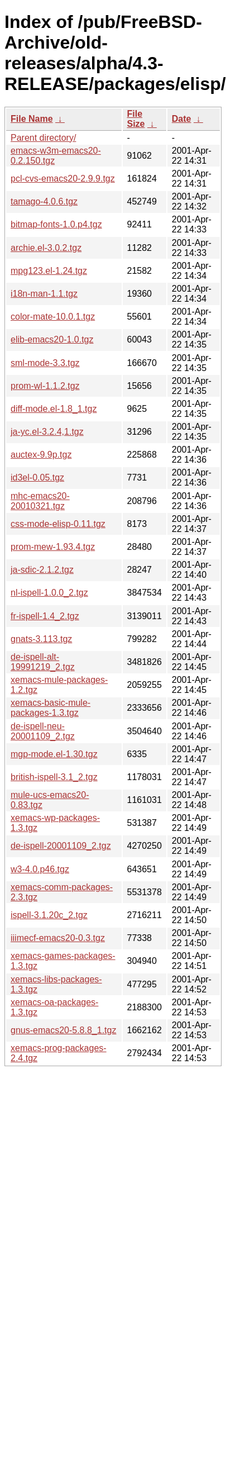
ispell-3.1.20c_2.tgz (49, 915)
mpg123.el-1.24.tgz (49, 270)
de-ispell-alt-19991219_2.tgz (43, 662)
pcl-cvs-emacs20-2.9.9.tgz (63, 178)
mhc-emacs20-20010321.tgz (40, 501)
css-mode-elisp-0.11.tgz (58, 524)
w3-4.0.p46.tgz (40, 869)
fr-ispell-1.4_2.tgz (45, 616)
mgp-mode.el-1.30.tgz (54, 754)
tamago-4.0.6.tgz (44, 201)
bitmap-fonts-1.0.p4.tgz (56, 224)
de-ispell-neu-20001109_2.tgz (43, 731)
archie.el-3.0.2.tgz (46, 248)
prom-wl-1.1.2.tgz (45, 386)
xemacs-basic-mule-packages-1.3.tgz (50, 708)
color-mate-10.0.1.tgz (53, 316)
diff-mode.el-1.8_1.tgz (54, 409)
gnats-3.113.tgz (41, 639)
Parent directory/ (43, 137)
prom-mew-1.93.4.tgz (53, 547)
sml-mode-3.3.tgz (45, 363)
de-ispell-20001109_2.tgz (61, 845)
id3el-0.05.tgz (37, 477)
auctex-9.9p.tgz (41, 454)
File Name (32, 118)
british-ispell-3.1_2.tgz (54, 777)
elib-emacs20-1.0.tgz (52, 339)
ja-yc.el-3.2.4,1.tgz (47, 431)
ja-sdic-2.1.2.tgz (42, 569)
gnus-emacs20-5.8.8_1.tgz (63, 1030)
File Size (136, 119)
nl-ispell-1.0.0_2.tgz (49, 592)
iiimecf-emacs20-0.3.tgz (58, 938)
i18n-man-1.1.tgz (44, 293)
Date (181, 118)
